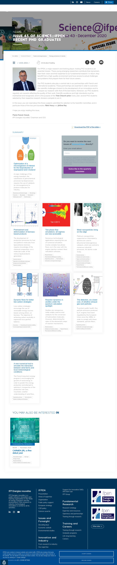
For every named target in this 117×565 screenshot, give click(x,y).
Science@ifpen (15, 56)
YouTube (81, 2)
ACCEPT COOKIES (86, 553)
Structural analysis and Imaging (83, 263)
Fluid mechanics (59, 258)
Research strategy (69, 508)
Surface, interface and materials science (21, 462)
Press (110, 2)
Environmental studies (46, 531)
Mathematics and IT (17, 197)
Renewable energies (17, 456)
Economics (15, 325)
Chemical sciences (17, 259)
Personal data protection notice (10, 560)
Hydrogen (26, 456)
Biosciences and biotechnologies (20, 193)
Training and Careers (98, 8)
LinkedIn (72, 2)
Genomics (15, 195)
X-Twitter (76, 2)
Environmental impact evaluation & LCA (21, 327)
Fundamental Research (78, 8)
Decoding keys (43, 525)
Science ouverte (44, 511)
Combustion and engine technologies (53, 260)
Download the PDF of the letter (86, 127)
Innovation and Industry (57, 8)
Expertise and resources (71, 511)
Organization (43, 500)
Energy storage (16, 458)
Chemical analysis (17, 265)
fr (108, 9)
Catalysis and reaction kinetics (82, 257)
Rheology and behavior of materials (57, 56)
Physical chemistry (17, 460)
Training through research (72, 517)
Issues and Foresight (37, 8)
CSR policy (42, 508)
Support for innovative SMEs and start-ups (73, 490)
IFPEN (24, 8)
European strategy (45, 505)
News (88, 2)
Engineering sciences (49, 258)
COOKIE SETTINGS (25, 560)
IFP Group (66, 494)
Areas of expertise (45, 497)
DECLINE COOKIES (86, 560)
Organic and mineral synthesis (82, 259)
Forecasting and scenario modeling (28, 325)
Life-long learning (69, 536)
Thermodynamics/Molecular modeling (53, 256)
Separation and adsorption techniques (21, 261)
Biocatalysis (22, 195)
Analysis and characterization (19, 263)
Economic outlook (44, 528)
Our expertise (43, 547)
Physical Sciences (48, 254)
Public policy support (45, 502)
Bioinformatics (27, 197)
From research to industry (47, 544)
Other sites (96, 526)
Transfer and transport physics (40, 56)
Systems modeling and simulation (83, 328)
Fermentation (30, 195)
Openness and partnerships (73, 514)
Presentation (43, 494)
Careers (97, 2)
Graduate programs (70, 533)
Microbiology (32, 193)
